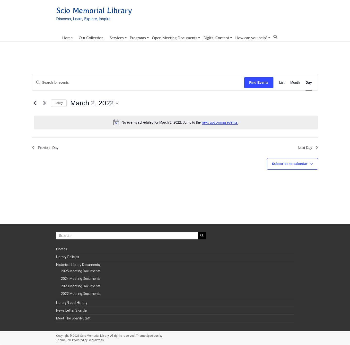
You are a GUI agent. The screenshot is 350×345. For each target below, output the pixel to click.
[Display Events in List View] (282, 83)
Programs (138, 38)
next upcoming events (220, 123)
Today (59, 103)
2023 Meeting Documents (81, 286)
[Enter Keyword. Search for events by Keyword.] (138, 83)
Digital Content (216, 38)
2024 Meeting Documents (81, 279)
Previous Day (46, 148)
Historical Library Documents (78, 265)
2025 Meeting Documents (81, 271)
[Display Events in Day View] (309, 83)
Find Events (258, 83)
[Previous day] (35, 103)
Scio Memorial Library (98, 10)
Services (117, 38)
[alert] (176, 122)
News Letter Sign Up (71, 311)
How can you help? (251, 38)
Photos (61, 249)
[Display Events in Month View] (295, 83)
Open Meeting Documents (174, 38)
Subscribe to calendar (289, 165)
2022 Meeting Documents (81, 294)
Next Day (307, 148)
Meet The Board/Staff (73, 318)
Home (67, 38)
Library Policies (67, 257)
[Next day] (44, 103)
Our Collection (91, 38)
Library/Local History (72, 303)
